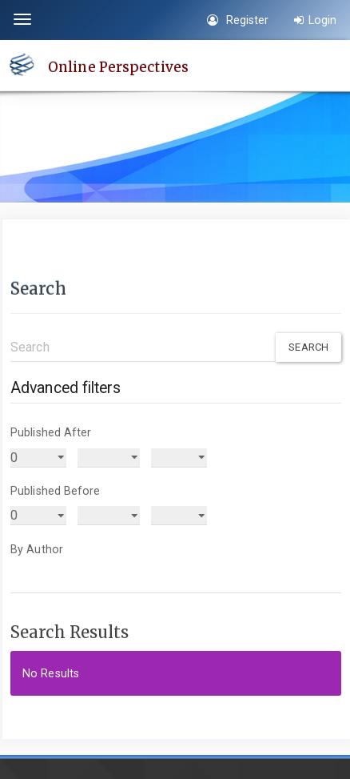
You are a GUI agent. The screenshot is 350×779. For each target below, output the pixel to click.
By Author (36, 549)
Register (237, 20)
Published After (51, 432)
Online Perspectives (118, 66)
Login (315, 20)
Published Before (55, 490)
